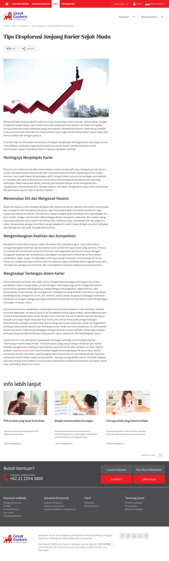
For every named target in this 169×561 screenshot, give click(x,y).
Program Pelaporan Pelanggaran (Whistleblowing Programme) (75, 537)
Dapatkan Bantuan (12, 515)
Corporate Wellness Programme (60, 509)
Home (6, 25)
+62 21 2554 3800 (26, 478)
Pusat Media (131, 505)
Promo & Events (11, 509)
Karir (14, 25)
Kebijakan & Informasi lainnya (87, 535)
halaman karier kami (23, 350)
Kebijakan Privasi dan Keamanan (54, 535)
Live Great (8, 512)
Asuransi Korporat (53, 502)
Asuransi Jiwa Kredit (54, 505)
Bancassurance (91, 505)
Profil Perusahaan (133, 502)
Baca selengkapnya (13, 443)
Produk (7, 505)
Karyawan (24, 25)
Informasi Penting (133, 509)
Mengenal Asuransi (12, 502)
